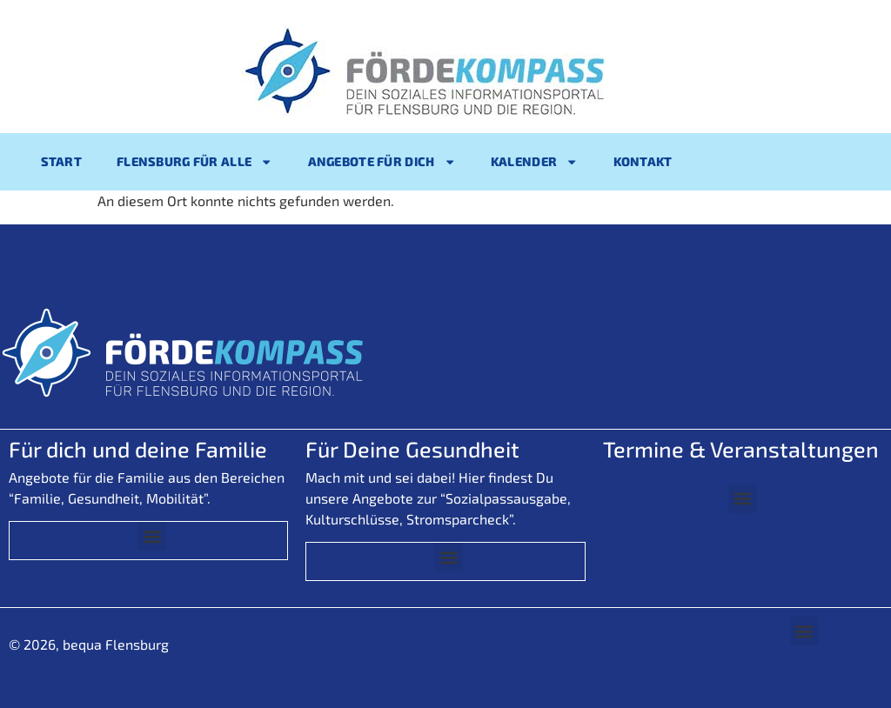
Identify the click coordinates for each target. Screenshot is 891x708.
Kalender (535, 162)
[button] (151, 536)
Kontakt (643, 161)
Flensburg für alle (195, 162)
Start (61, 161)
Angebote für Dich (382, 162)
